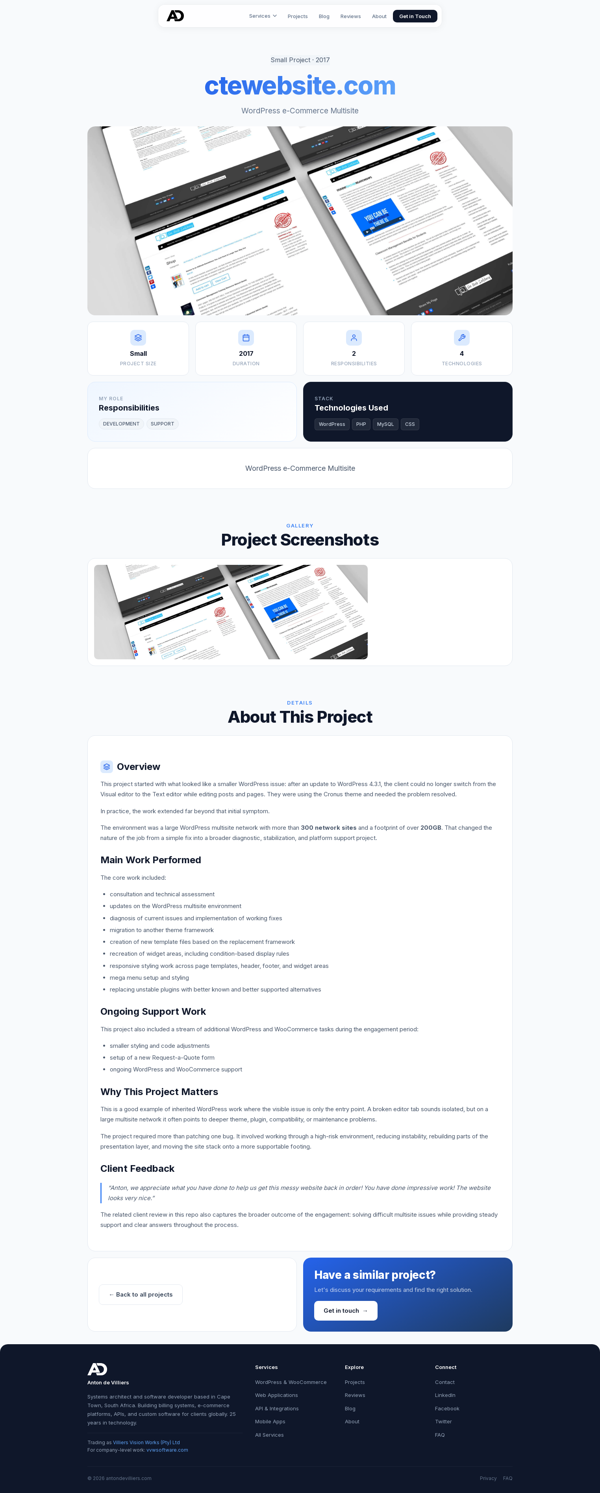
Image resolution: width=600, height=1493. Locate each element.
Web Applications (276, 1395)
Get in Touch (415, 16)
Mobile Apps (270, 1421)
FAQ (440, 1435)
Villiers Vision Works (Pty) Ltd (146, 1442)
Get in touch (346, 1310)
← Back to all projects (141, 1294)
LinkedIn (445, 1395)
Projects (298, 16)
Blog (324, 16)
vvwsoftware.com (167, 1450)
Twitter (443, 1421)
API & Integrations (277, 1408)
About (379, 16)
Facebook (447, 1408)
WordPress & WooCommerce (291, 1382)
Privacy (488, 1478)
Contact (445, 1382)
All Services (269, 1435)
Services (263, 16)
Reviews (351, 16)
